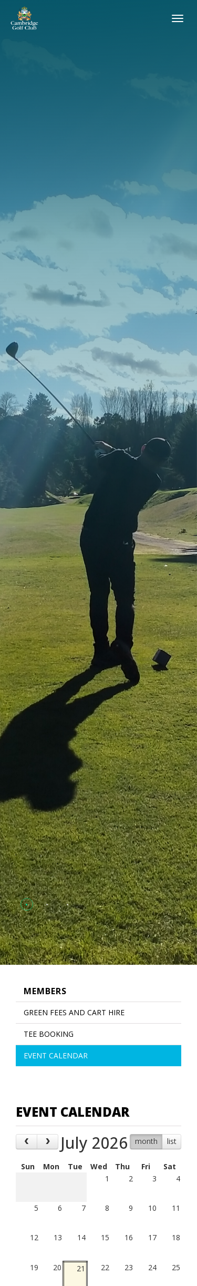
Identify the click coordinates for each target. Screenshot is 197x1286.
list (172, 1141)
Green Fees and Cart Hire (74, 1012)
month (146, 1141)
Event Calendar (56, 1055)
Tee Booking (49, 1034)
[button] (26, 904)
